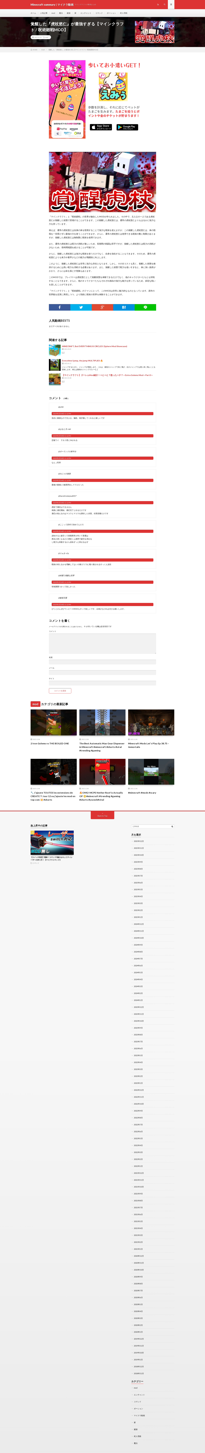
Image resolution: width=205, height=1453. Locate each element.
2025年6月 (138, 882)
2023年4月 (138, 1058)
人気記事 (43, 13)
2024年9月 (138, 943)
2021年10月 (139, 1181)
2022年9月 (138, 1106)
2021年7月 (138, 1201)
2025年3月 (138, 902)
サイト (51, 679)
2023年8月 (138, 1031)
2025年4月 (138, 895)
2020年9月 (138, 1269)
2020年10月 (139, 1262)
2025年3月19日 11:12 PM (62, 414)
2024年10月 (139, 936)
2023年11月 (139, 1011)
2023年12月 (139, 1004)
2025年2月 (138, 909)
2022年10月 (139, 1099)
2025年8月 (138, 868)
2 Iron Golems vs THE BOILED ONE (50, 743)
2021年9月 (138, 1187)
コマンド (99, 13)
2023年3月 (138, 1065)
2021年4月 (138, 1221)
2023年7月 (138, 1038)
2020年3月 (138, 1310)
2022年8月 (138, 1113)
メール (51, 668)
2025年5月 (138, 889)
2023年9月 (138, 1024)
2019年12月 (139, 1330)
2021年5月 (138, 1215)
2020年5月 (138, 1296)
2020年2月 (138, 1316)
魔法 (61, 13)
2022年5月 (138, 1133)
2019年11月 (139, 1337)
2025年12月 (139, 841)
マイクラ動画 (139, 1405)
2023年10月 (139, 1018)
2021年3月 (138, 1228)
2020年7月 (138, 1282)
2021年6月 (138, 1208)
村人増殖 (123, 13)
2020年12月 (139, 1248)
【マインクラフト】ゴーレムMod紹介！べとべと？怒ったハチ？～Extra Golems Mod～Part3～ (107, 375)
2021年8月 (138, 1194)
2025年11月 (139, 848)
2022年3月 (138, 1147)
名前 (51, 657)
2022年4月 (138, 1140)
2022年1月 (138, 1160)
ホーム (33, 13)
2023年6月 (138, 1045)
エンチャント (85, 13)
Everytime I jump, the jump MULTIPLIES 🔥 (82, 360)
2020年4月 (138, 1303)
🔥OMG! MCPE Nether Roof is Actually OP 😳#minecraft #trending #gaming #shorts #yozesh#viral (101, 796)
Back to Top (102, 816)
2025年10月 (139, 855)
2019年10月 (139, 1344)
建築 (68, 13)
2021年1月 (138, 1242)
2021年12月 (139, 1167)
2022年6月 (138, 1126)
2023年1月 (138, 1079)
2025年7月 (138, 875)
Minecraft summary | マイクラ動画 (61, 1447)
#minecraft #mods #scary (142, 792)
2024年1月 (138, 997)
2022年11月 (139, 1092)
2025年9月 (138, 862)
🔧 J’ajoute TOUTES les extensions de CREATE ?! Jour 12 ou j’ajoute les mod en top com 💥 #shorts (53, 796)
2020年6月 (138, 1289)
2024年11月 (139, 929)
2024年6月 (138, 963)
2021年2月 (138, 1235)
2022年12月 (139, 1086)
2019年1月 (138, 1350)
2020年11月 (139, 1255)
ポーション (111, 13)
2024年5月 (138, 970)
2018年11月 (139, 1364)
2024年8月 (138, 950)
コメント (52, 631)
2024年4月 (138, 977)
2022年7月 (138, 1120)
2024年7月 (138, 957)
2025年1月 (138, 916)
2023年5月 (138, 1052)
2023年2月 (138, 1072)
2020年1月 (138, 1323)
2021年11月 (139, 1174)
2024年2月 (138, 991)
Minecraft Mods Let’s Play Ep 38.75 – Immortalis (149, 745)
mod (53, 13)
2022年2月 (138, 1153)
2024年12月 (139, 923)
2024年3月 (138, 984)
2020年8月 (138, 1276)
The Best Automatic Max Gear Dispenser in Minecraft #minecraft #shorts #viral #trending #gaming (102, 747)
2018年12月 (139, 1357)
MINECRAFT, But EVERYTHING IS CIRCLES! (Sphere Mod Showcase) (94, 346)
